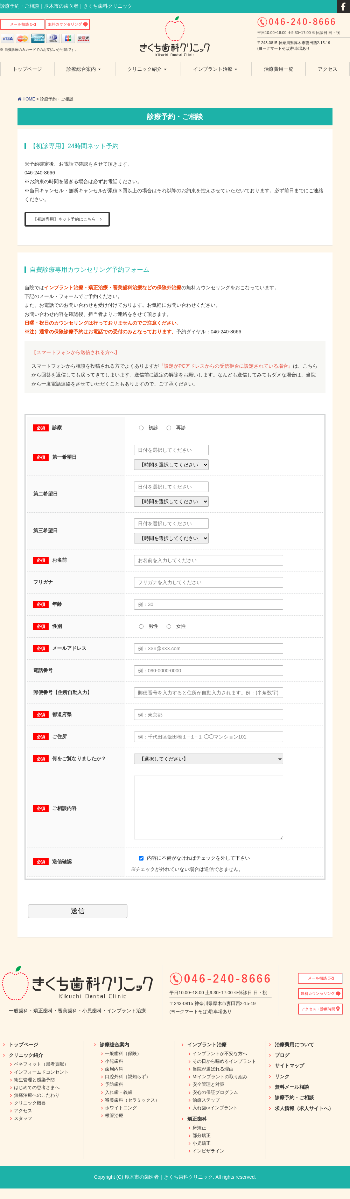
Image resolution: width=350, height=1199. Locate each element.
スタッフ (23, 1128)
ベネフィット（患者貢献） (41, 1074)
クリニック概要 (30, 1113)
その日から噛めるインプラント (224, 1071)
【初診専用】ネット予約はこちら (67, 219)
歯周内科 (114, 1079)
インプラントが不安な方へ (219, 1064)
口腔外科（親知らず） (127, 1087)
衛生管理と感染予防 (34, 1090)
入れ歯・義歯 (118, 1103)
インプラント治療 (206, 1055)
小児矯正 (201, 1153)
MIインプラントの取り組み (219, 1087)
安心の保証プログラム (215, 1103)
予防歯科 (114, 1094)
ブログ (282, 1065)
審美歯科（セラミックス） (132, 1110)
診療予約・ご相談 (294, 1108)
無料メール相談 (292, 1097)
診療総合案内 (114, 1055)
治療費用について (294, 1055)
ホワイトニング (121, 1118)
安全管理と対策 (208, 1094)
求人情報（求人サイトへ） (304, 1119)
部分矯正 (201, 1146)
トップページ (23, 1055)
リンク (282, 1087)
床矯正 (199, 1138)
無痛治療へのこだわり (36, 1105)
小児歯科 (114, 1071)
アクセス (23, 1121)
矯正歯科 (197, 1129)
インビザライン (208, 1161)
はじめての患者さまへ (36, 1098)
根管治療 (114, 1126)
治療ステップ (206, 1110)
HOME (26, 99)
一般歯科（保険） (123, 1064)
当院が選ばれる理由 (212, 1079)
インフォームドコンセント (41, 1082)
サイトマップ (289, 1076)
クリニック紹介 (26, 1065)
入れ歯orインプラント (215, 1118)
